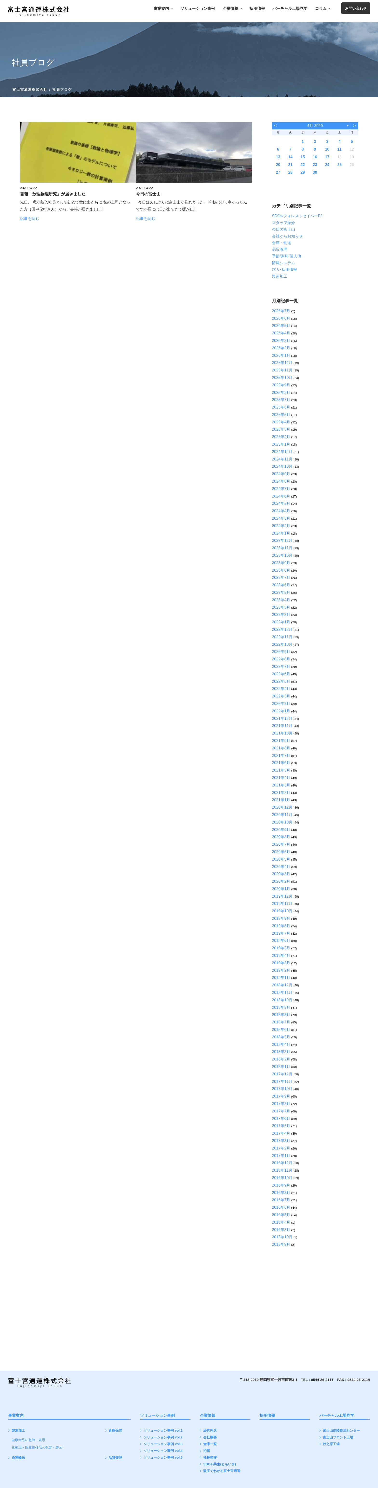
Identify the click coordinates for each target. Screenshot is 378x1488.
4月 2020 (315, 126)
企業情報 (232, 9)
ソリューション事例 (197, 9)
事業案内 (163, 9)
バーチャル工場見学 (290, 9)
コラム (322, 9)
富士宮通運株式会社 (30, 89)
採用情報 (257, 9)
